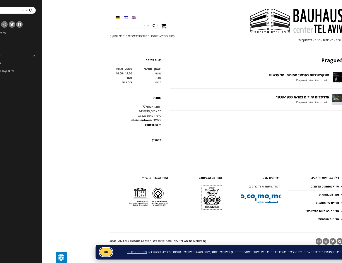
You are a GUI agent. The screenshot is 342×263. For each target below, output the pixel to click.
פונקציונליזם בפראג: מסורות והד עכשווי (244, 75)
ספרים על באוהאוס (272, 203)
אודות (102, 36)
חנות (95, 36)
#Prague (246, 80)
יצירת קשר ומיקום (65, 36)
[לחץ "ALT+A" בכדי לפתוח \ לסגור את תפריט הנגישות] (5, 257)
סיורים (88, 36)
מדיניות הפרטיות (273, 219)
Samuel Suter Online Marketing (131, 241)
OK (50, 252)
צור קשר (71, 82)
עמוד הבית (113, 36)
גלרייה (80, 36)
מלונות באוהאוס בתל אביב (267, 211)
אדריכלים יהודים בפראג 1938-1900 (247, 97)
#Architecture (263, 80)
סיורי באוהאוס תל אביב (269, 186)
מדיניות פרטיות (81, 252)
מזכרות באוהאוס (273, 194)
